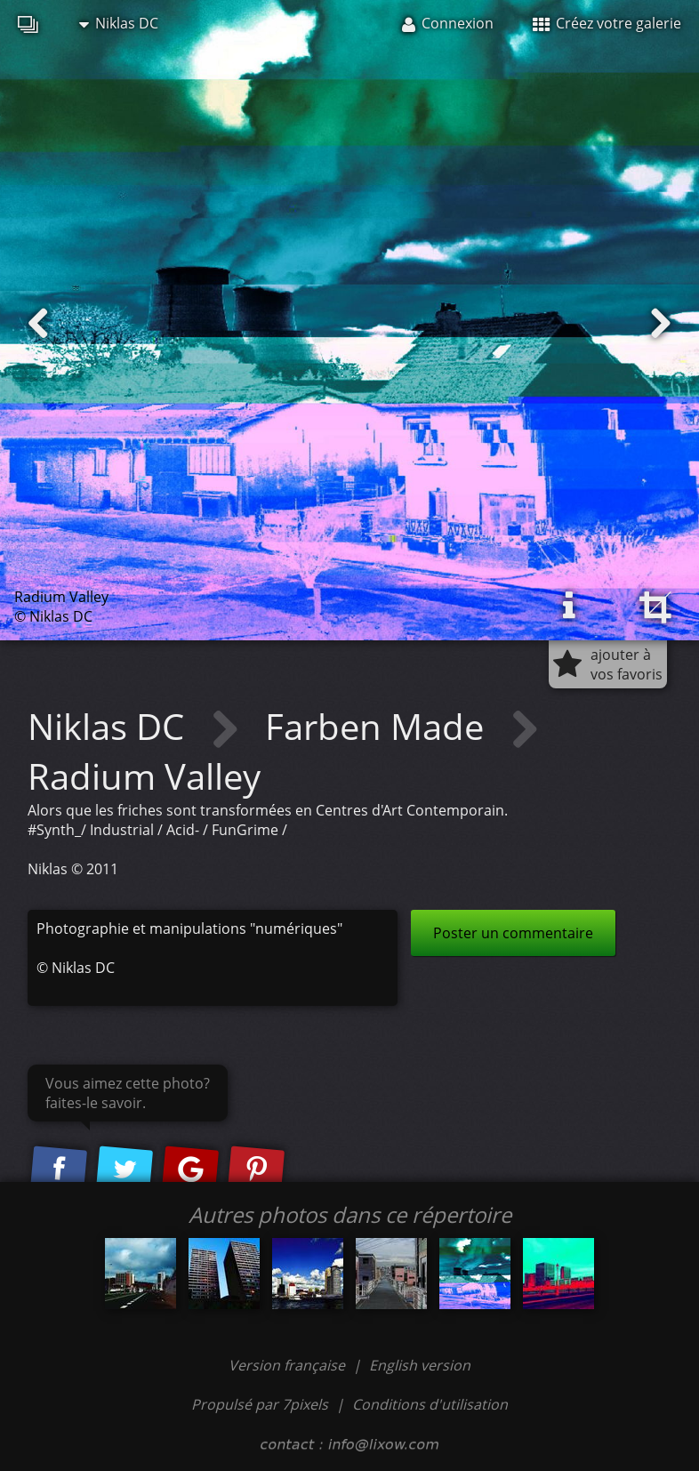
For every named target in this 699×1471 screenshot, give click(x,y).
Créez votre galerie (607, 23)
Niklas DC (118, 23)
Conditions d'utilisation (430, 1404)
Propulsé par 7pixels (259, 1404)
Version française (289, 1365)
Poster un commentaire (513, 933)
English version (419, 1365)
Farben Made (379, 726)
